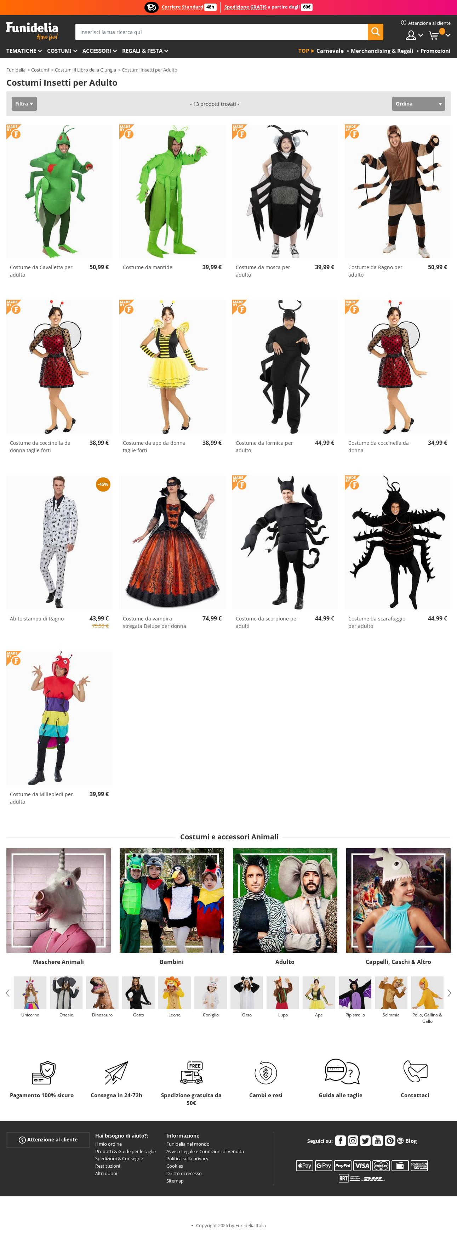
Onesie (66, 1015)
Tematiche (21, 50)
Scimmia (391, 1015)
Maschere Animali (58, 962)
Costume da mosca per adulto (263, 271)
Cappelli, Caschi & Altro (398, 962)
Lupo (283, 1015)
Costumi (59, 50)
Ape (319, 1015)
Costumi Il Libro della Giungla (85, 70)
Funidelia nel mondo (188, 1144)
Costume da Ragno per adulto (375, 271)
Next (449, 993)
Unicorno (30, 1015)
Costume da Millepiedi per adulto (41, 798)
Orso (247, 1015)
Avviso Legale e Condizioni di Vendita (205, 1151)
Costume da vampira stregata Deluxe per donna (154, 622)
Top (303, 50)
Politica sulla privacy (187, 1158)
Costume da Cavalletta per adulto (41, 271)
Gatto (138, 1015)
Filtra (21, 103)
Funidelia (15, 70)
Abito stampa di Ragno (37, 618)
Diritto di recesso (184, 1173)
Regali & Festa (142, 50)
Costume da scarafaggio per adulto (376, 622)
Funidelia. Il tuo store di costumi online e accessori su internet (32, 31)
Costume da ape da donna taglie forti (154, 447)
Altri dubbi (106, 1173)
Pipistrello (355, 1015)
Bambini (172, 962)
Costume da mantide (147, 267)
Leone (174, 1015)
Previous (7, 993)
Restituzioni (107, 1166)
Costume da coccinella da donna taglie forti (40, 447)
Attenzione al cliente (48, 1139)
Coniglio (211, 1015)
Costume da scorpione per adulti (267, 622)
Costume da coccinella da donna (378, 447)
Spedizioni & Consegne (119, 1158)
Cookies (174, 1166)
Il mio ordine (108, 1144)
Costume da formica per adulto (264, 447)
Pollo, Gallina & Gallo (427, 1018)
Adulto (285, 962)
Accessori (96, 50)
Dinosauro (102, 1015)
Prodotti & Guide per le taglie (125, 1151)
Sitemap (175, 1181)
